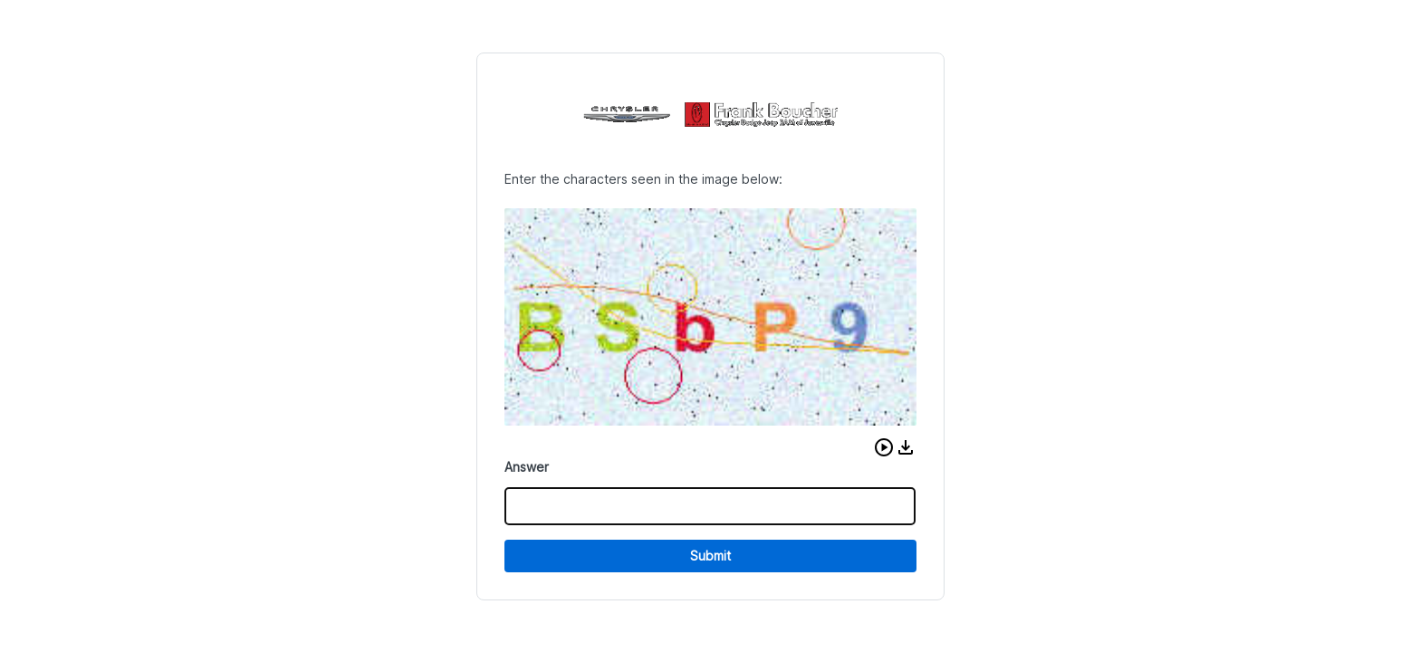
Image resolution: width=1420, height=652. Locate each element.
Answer (526, 467)
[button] (884, 447)
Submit (710, 555)
